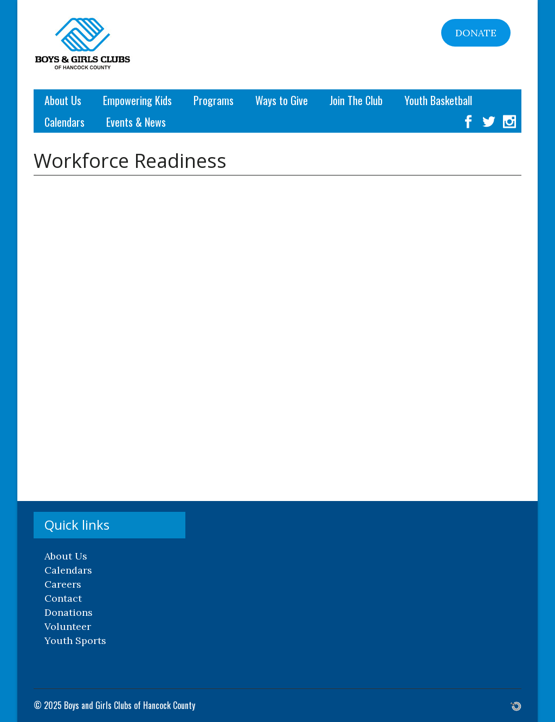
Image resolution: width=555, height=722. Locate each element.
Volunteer (67, 626)
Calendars (64, 122)
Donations (68, 612)
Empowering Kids (137, 100)
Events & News (136, 122)
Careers (62, 584)
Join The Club (356, 100)
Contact (63, 598)
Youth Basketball (438, 100)
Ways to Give (281, 100)
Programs (213, 100)
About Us (62, 100)
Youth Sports (75, 640)
